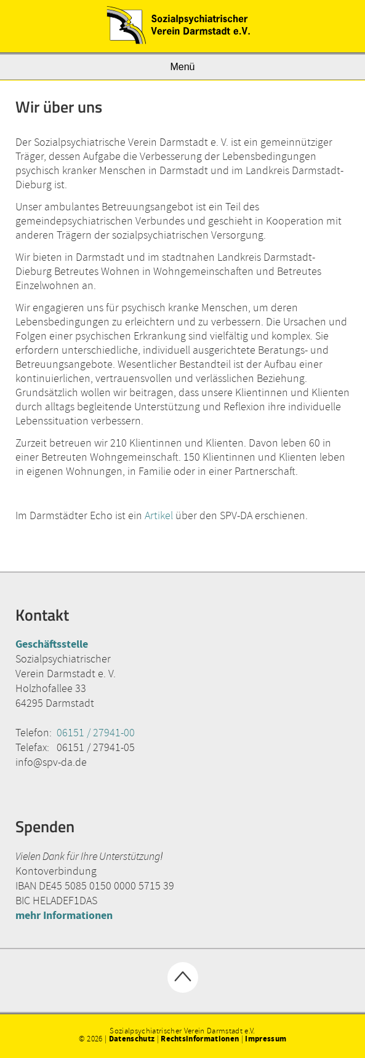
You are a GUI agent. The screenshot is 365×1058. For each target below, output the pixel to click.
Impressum (265, 1038)
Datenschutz (132, 1038)
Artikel (159, 515)
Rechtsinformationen (200, 1038)
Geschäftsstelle (51, 644)
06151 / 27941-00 (96, 732)
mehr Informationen (64, 915)
